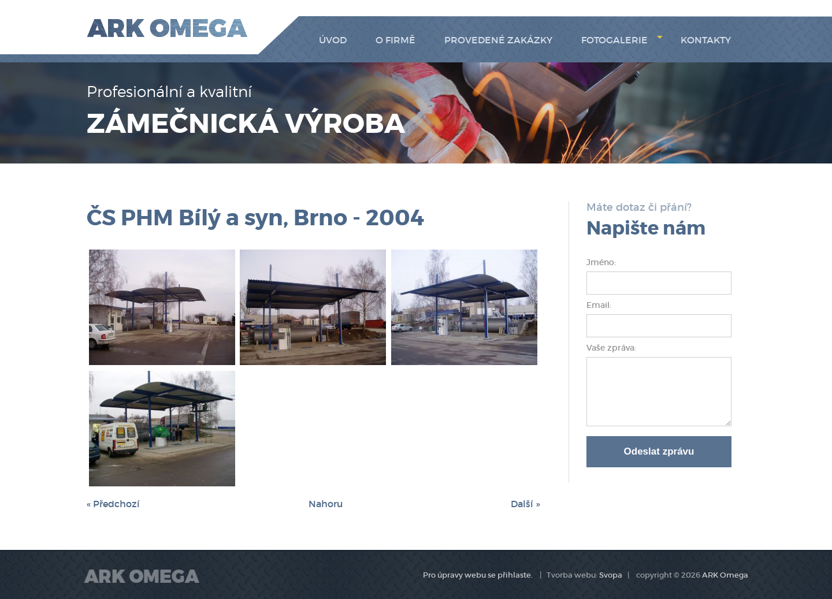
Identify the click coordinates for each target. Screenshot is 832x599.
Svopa (610, 575)
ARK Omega (725, 575)
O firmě (395, 40)
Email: (600, 305)
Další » (525, 503)
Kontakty (706, 40)
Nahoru (326, 503)
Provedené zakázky (498, 40)
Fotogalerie (622, 40)
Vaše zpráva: (611, 348)
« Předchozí (113, 503)
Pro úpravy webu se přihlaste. (478, 575)
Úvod (333, 40)
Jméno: (602, 262)
